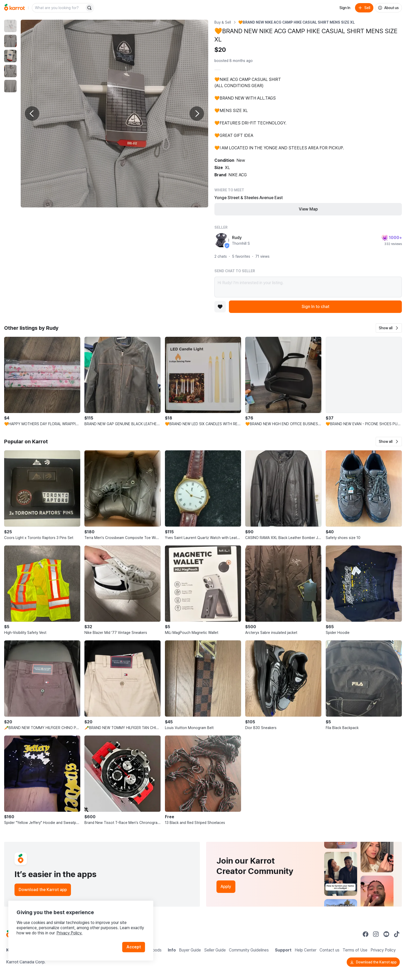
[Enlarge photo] (114, 113)
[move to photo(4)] (10, 71)
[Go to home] (14, 8)
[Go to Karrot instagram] (376, 934)
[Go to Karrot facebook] (366, 934)
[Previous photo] (32, 113)
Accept (133, 946)
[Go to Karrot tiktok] (397, 934)
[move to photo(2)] (10, 41)
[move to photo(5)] (10, 86)
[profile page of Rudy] (221, 240)
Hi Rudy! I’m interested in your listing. (308, 287)
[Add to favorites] (220, 306)
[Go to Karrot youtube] (386, 934)
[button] (389, 328)
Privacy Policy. (69, 932)
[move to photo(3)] (10, 56)
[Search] (89, 7)
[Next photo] (197, 113)
